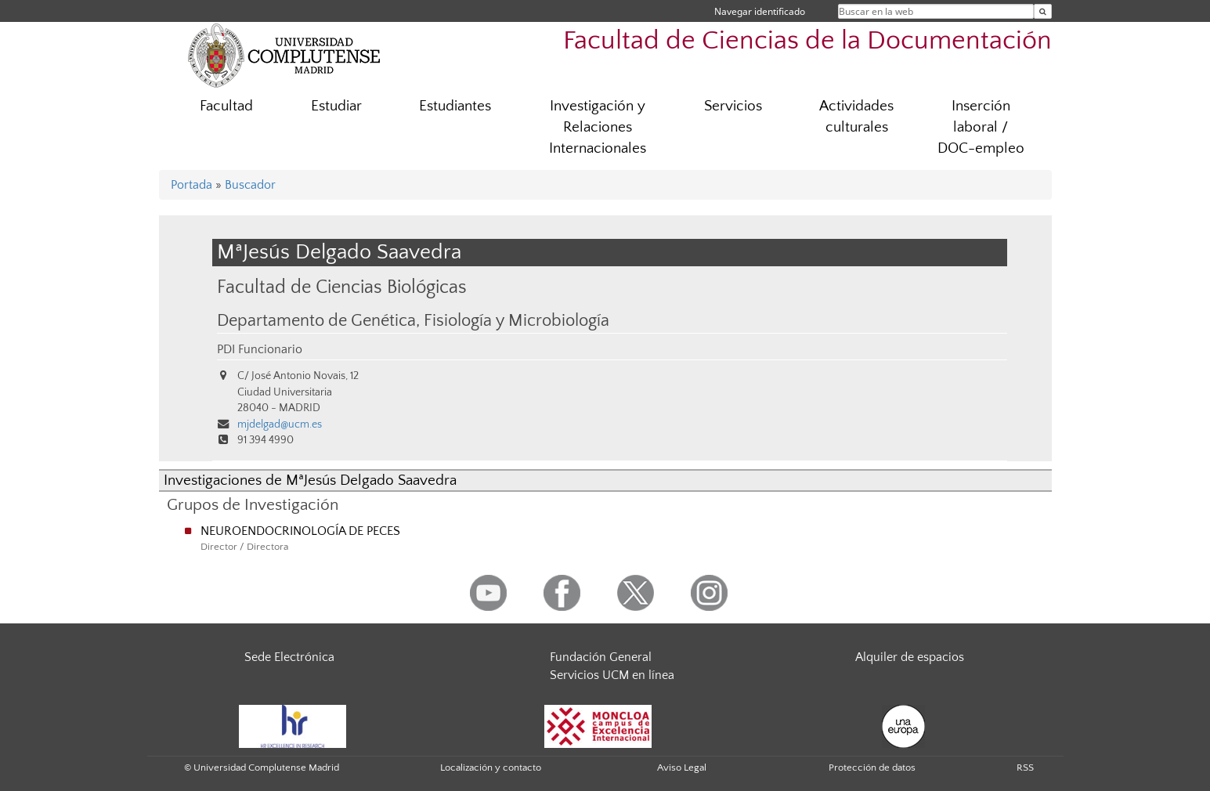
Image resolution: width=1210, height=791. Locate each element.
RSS (1025, 767)
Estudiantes (455, 106)
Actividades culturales (856, 116)
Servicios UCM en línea (612, 675)
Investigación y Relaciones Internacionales (597, 127)
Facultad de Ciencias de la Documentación (807, 41)
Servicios (733, 106)
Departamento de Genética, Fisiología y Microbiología (413, 321)
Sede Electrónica (289, 657)
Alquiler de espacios (909, 657)
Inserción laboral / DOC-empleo (980, 127)
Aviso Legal (681, 767)
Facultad (226, 106)
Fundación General (601, 657)
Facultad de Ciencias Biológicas (342, 287)
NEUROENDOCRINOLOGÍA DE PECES (300, 531)
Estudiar (336, 106)
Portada (191, 185)
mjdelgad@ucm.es (279, 424)
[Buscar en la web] (1043, 11)
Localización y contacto (490, 767)
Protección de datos (872, 767)
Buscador (250, 185)
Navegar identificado (759, 11)
